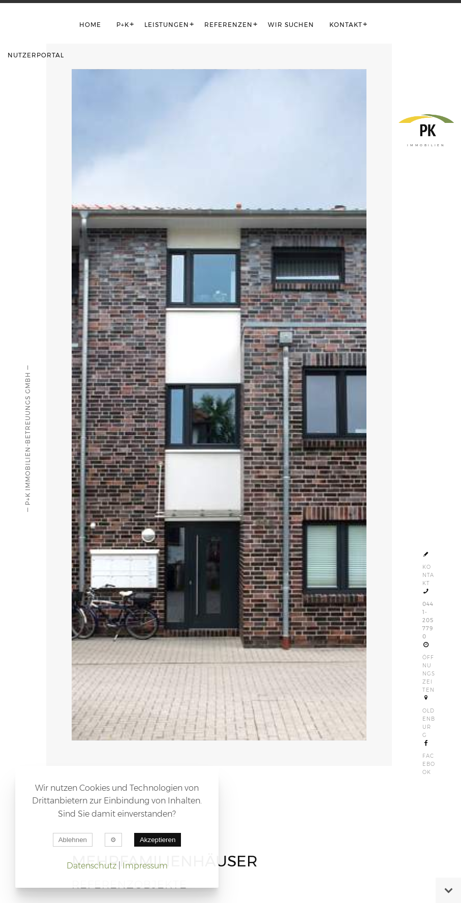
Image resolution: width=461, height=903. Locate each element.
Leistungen (166, 24)
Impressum (145, 865)
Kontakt (345, 24)
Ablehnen (72, 840)
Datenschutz (91, 865)
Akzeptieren (157, 840)
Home (90, 24)
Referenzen (228, 24)
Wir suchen (291, 24)
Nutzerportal (36, 55)
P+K (122, 24)
